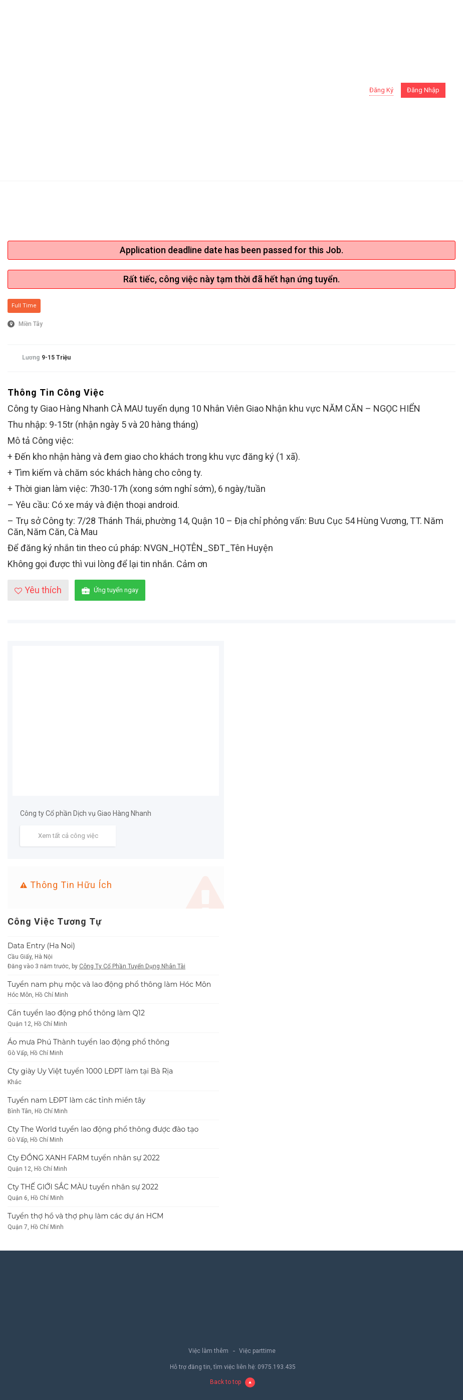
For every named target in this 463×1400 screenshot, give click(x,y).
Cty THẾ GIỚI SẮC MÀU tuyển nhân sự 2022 (83, 1186)
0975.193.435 (277, 1366)
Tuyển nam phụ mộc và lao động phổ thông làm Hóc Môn (109, 984)
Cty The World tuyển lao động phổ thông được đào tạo (103, 1129)
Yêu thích (38, 590)
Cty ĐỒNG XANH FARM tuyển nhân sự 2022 (84, 1157)
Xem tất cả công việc (68, 835)
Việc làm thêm (208, 1350)
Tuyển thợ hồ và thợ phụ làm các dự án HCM (86, 1215)
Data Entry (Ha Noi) (41, 945)
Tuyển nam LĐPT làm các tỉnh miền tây (76, 1100)
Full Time (24, 305)
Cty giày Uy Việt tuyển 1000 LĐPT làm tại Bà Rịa (90, 1071)
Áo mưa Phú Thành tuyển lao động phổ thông (88, 1041)
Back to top (232, 1381)
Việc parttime (257, 1350)
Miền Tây (31, 323)
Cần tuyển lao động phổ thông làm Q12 (76, 1012)
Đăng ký (381, 90)
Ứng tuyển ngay (110, 590)
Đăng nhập (423, 90)
